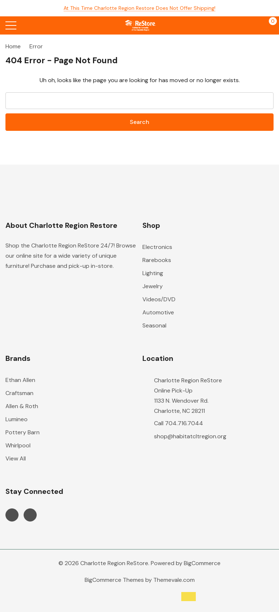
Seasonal (154, 325)
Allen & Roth (21, 406)
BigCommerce (202, 563)
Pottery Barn (22, 432)
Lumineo (16, 419)
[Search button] (39, 25)
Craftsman (19, 393)
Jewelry (152, 286)
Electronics (157, 247)
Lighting (152, 273)
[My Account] (241, 25)
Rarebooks (156, 260)
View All (15, 458)
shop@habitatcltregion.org (190, 436)
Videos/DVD (158, 299)
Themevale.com (174, 580)
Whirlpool (18, 445)
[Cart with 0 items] (269, 25)
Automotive (158, 312)
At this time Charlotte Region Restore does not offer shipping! (139, 8)
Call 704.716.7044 (178, 423)
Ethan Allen (20, 380)
